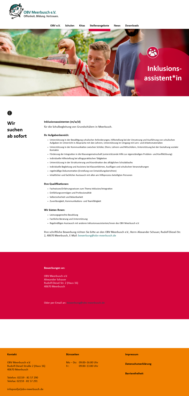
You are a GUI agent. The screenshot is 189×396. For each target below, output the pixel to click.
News (117, 25)
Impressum (131, 354)
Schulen (69, 25)
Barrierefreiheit (134, 373)
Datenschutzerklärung (138, 364)
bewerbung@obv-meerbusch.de (97, 235)
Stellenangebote (99, 25)
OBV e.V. (55, 25)
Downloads (132, 25)
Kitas (82, 25)
